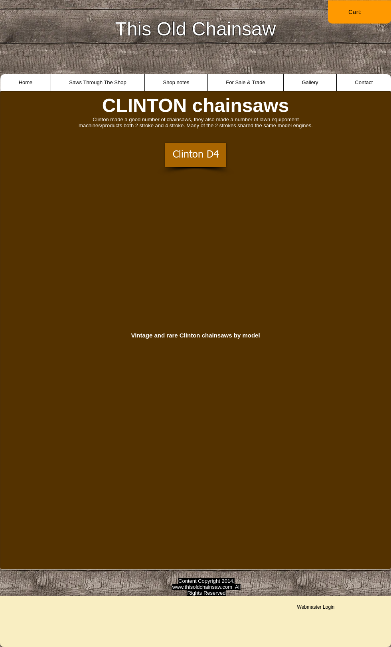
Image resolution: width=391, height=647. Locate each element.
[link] (359, 12)
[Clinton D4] (195, 155)
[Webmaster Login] (316, 607)
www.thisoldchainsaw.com (202, 587)
